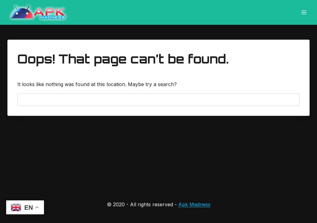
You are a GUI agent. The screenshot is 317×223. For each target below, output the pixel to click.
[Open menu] (304, 12)
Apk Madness (194, 204)
